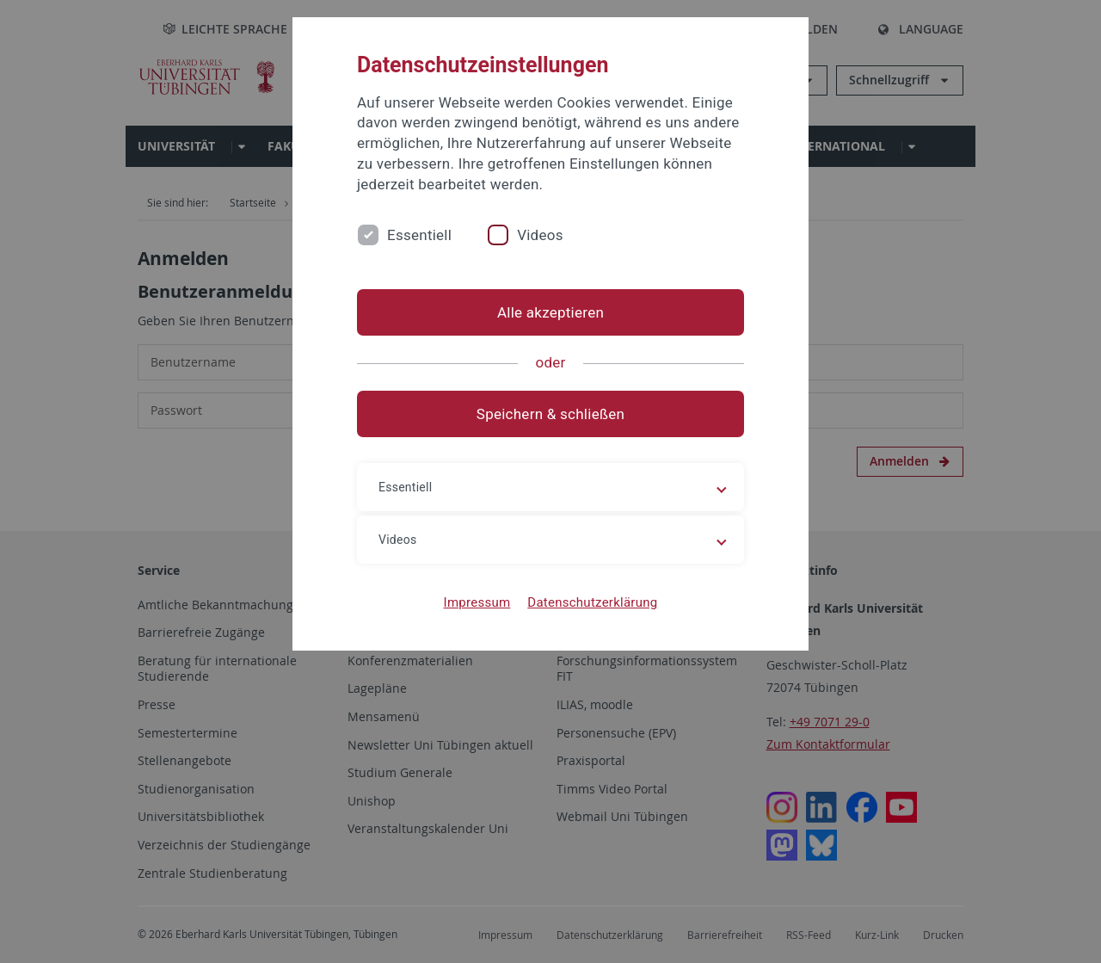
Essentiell (419, 235)
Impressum (477, 602)
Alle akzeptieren (550, 312)
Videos (540, 235)
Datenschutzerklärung (592, 602)
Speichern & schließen (550, 414)
